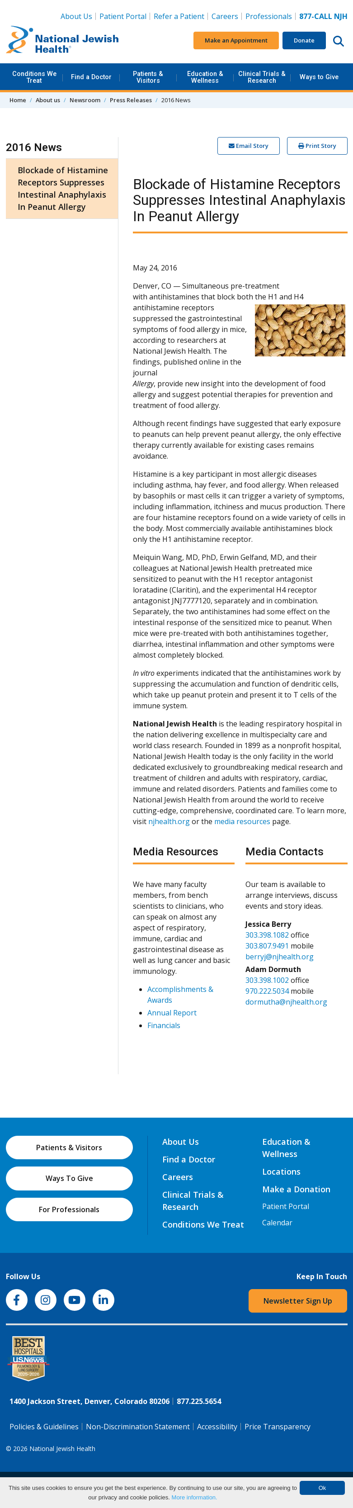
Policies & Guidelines (44, 1427)
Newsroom (85, 100)
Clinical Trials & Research (262, 77)
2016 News (34, 147)
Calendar (277, 1223)
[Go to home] (62, 40)
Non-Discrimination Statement (138, 1427)
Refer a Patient (179, 16)
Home (17, 100)
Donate (304, 40)
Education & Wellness (205, 77)
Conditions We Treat (34, 77)
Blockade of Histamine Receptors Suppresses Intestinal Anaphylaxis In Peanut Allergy (63, 188)
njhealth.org (169, 821)
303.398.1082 (267, 935)
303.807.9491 (267, 946)
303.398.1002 (267, 980)
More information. (194, 1497)
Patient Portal (122, 16)
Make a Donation (296, 1189)
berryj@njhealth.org (279, 957)
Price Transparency (278, 1427)
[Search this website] (338, 41)
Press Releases (131, 100)
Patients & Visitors (148, 77)
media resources (242, 821)
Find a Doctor (91, 77)
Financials (163, 1025)
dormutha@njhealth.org (286, 1002)
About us (48, 100)
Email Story (248, 146)
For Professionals (69, 1209)
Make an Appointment (236, 40)
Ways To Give (69, 1178)
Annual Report (172, 1013)
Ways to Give (319, 77)
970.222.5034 (267, 991)
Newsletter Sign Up (298, 1301)
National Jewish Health (62, 1448)
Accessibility (217, 1427)
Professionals (268, 16)
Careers (227, 15)
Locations (281, 1171)
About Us (76, 16)
